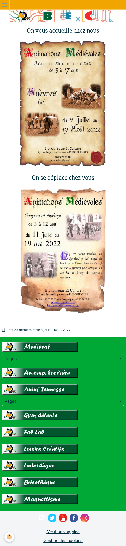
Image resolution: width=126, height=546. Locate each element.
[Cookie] (9, 537)
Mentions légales (63, 531)
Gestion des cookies (63, 540)
